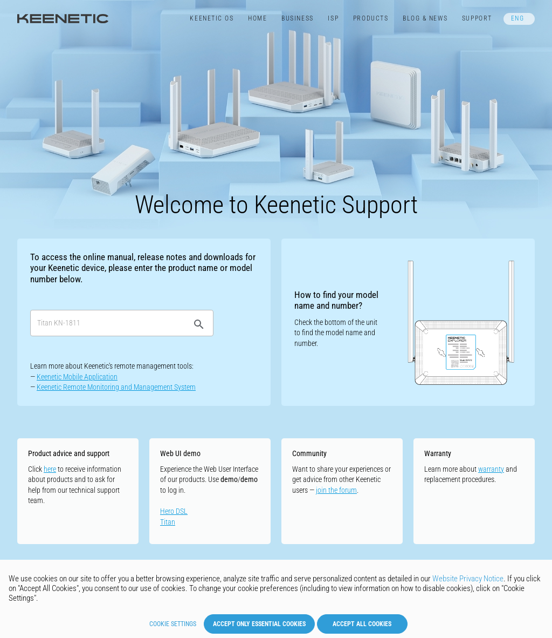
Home (257, 18)
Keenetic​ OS (211, 18)
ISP (333, 18)
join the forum (336, 490)
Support (477, 18)
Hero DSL (174, 511)
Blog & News (425, 18)
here (50, 469)
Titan (167, 522)
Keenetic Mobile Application (77, 376)
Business (297, 18)
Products (370, 18)
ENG (518, 18)
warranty (491, 469)
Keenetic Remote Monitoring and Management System (116, 387)
